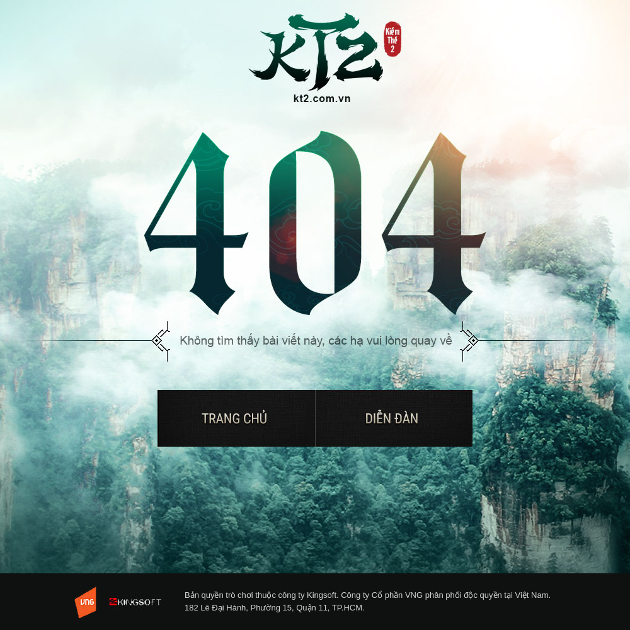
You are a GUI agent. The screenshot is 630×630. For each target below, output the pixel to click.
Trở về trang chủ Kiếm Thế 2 (325, 58)
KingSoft (140, 602)
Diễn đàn (393, 418)
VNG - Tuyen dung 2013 (87, 602)
